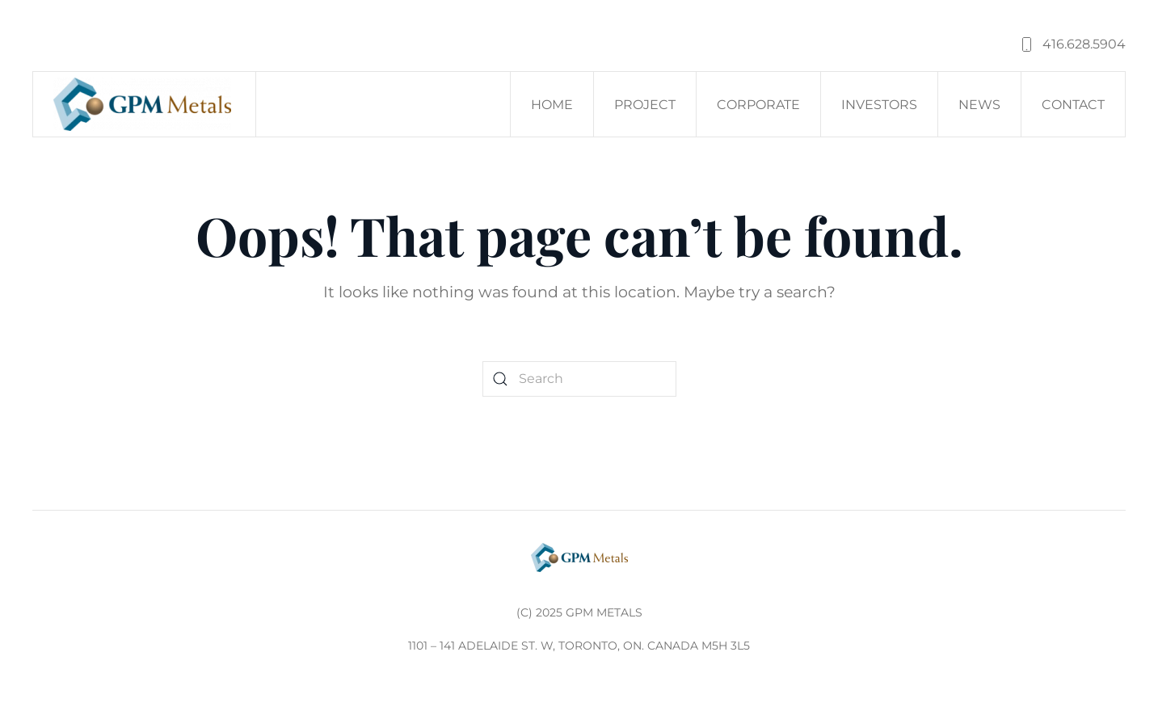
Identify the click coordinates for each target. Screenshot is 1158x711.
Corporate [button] (758, 104)
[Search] (579, 379)
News (979, 104)
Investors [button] (879, 104)
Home (552, 104)
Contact (1073, 104)
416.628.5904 (1072, 44)
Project (645, 104)
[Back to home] (144, 104)
